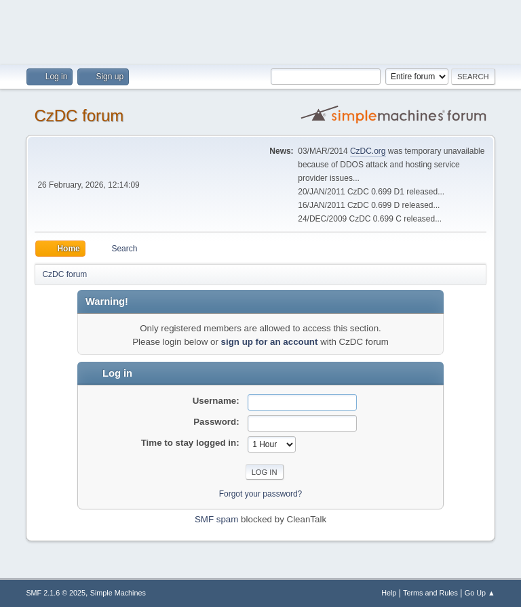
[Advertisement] (260, 30)
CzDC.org (368, 151)
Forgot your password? (261, 494)
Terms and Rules (430, 593)
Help (388, 593)
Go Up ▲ (480, 593)
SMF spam (216, 519)
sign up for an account (269, 342)
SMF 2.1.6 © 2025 (55, 593)
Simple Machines (118, 593)
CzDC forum (78, 115)
